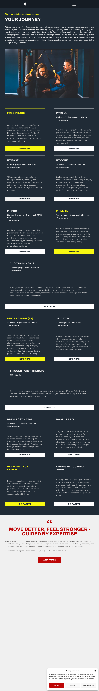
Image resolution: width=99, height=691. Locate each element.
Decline (72, 685)
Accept (56, 685)
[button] (95, 671)
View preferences (88, 685)
